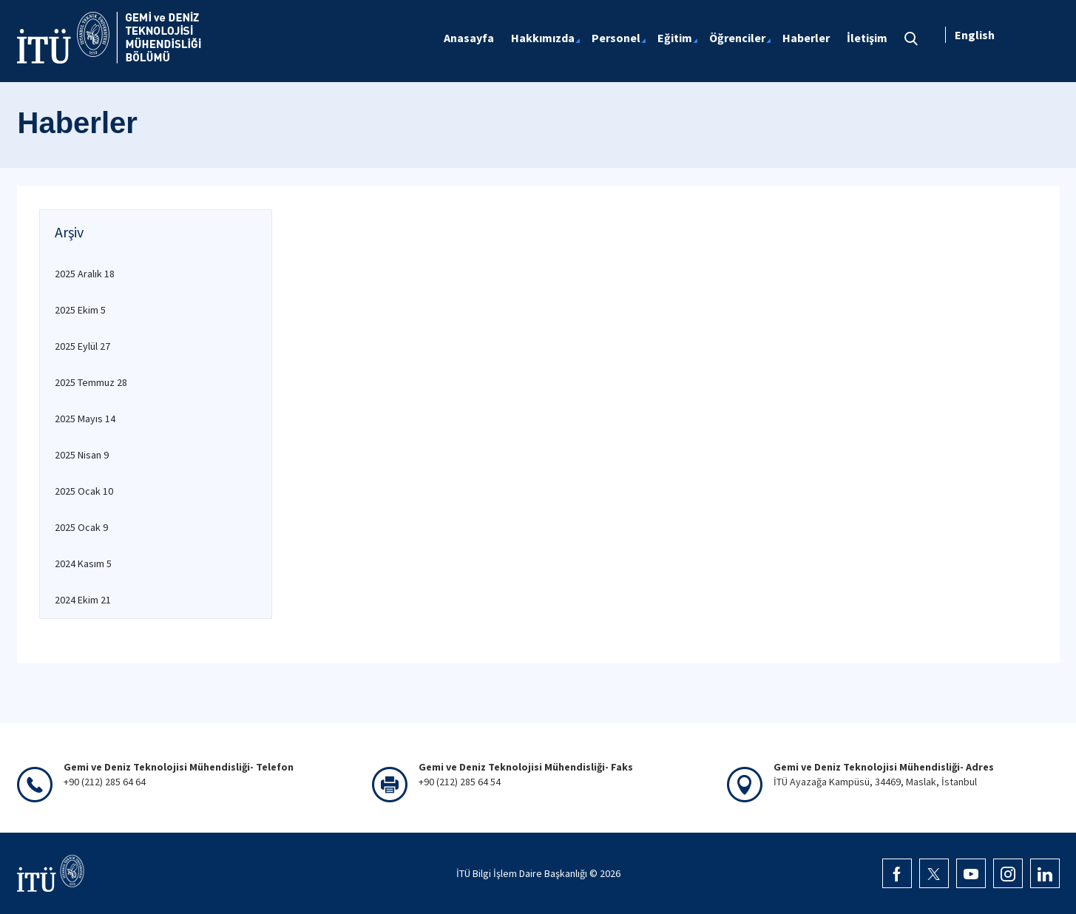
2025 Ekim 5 (80, 309)
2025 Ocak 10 (84, 491)
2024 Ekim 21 (83, 599)
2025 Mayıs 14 (85, 418)
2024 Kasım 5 (83, 563)
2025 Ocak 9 (81, 527)
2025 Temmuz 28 (91, 382)
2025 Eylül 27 (82, 346)
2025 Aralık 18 (85, 273)
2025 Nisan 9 (82, 454)
